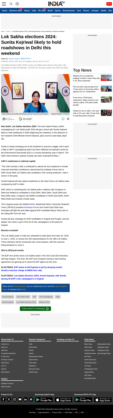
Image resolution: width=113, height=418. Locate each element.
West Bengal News (104, 353)
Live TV (3, 366)
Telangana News (103, 350)
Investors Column (7, 360)
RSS (82, 412)
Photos (86, 11)
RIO (76, 412)
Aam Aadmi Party (23, 297)
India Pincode (6, 386)
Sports (58, 11)
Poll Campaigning (46, 297)
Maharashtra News (104, 344)
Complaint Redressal (8, 353)
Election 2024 (44, 302)
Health (103, 11)
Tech (79, 11)
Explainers (32, 366)
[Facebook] (3, 399)
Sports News (33, 360)
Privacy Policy (57, 412)
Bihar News (88, 344)
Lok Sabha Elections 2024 (26, 302)
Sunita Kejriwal (7, 297)
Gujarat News (89, 372)
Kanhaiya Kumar (31, 207)
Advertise (4, 350)
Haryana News (89, 350)
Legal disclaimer (43, 412)
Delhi (8, 31)
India (34, 11)
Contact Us (5, 344)
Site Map (32, 412)
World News (33, 347)
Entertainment (69, 11)
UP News (87, 366)
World (50, 11)
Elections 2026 (15, 11)
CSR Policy (68, 412)
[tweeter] (9, 399)
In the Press (5, 356)
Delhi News (88, 347)
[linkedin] (25, 399)
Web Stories (5, 372)
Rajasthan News (103, 347)
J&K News (88, 375)
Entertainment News (36, 356)
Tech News (32, 363)
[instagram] (14, 399)
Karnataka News (90, 378)
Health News (33, 372)
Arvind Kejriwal (7, 302)
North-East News (90, 360)
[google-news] (31, 399)
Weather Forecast (7, 383)
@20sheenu (27, 58)
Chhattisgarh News (90, 369)
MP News (87, 356)
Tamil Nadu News (90, 363)
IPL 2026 (42, 11)
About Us (4, 347)
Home (4, 11)
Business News (34, 369)
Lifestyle (95, 11)
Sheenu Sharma (14, 59)
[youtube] (20, 399)
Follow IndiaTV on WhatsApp (35, 308)
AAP (34, 297)
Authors (3, 369)
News (2, 31)
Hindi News (5, 363)
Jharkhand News (90, 353)
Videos (27, 11)
